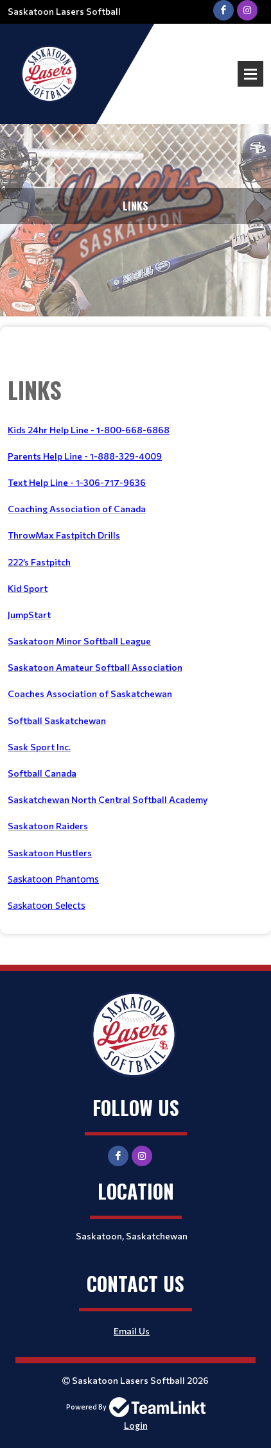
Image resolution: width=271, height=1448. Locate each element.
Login (136, 1425)
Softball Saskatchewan (57, 720)
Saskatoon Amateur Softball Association (95, 667)
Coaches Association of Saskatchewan (90, 693)
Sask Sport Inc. (39, 746)
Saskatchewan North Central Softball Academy (107, 799)
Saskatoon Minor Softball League (79, 640)
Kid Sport (28, 588)
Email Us (132, 1330)
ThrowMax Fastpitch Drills (64, 535)
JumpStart (29, 614)
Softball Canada (42, 773)
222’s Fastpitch (39, 561)
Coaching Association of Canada (77, 508)
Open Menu (250, 74)
